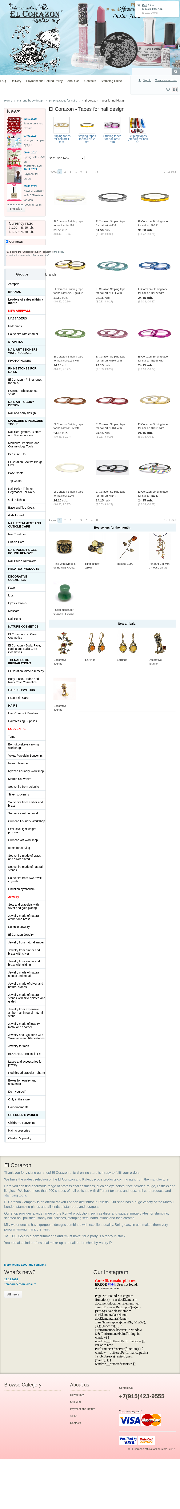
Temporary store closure (20, 1284)
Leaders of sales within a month (25, 301)
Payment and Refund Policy (44, 81)
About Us (73, 81)
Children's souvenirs (21, 1122)
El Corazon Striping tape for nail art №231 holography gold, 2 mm (153, 225)
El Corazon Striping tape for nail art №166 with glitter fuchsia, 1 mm (153, 360)
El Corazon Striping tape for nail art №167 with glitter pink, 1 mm (110, 360)
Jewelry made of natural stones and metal (24, 974)
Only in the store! (19, 1099)
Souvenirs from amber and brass (25, 804)
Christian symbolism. (21, 889)
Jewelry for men (18, 1046)
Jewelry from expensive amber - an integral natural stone (25, 1013)
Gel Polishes (16, 499)
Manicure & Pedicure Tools (25, 422)
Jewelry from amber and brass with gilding (24, 963)
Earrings (90, 659)
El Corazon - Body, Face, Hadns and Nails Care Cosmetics (24, 649)
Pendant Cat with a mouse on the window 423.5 (159, 567)
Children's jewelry (19, 1138)
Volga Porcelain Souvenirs (25, 755)
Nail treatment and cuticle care (24, 524)
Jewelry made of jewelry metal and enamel (24, 1025)
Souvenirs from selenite (23, 786)
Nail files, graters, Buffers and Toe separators (24, 433)
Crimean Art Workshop (23, 840)
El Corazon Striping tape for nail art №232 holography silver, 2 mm (110, 225)
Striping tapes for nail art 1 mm (61, 139)
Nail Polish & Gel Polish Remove (22, 551)
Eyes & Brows (17, 603)
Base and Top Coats (21, 507)
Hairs (12, 705)
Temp (11, 736)
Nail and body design (22, 413)
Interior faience (18, 763)
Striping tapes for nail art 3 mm (112, 139)
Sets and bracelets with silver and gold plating (23, 906)
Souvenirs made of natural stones (25, 868)
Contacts (90, 81)
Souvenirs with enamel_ (24, 813)
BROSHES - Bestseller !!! (24, 1053)
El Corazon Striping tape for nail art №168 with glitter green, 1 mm (68, 360)
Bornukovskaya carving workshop (23, 746)
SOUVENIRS (16, 729)
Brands (14, 291)
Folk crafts (15, 326)
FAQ (3, 81)
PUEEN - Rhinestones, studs (23, 392)
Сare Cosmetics (21, 690)
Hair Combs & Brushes (23, 713)
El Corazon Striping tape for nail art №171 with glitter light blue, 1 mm (110, 293)
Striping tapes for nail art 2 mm (87, 139)
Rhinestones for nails (22, 370)
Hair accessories (19, 1130)
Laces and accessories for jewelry (25, 1063)
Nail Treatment (17, 534)
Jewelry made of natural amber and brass (24, 917)
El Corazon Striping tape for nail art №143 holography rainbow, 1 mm (154, 495)
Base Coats (15, 473)
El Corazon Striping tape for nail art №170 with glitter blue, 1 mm (153, 293)
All (97, 171)
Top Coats (14, 481)
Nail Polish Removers (22, 561)
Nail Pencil (15, 618)
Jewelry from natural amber (26, 942)
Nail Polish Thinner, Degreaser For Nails (21, 490)
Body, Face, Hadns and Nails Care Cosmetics (23, 680)
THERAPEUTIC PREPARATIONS (19, 661)
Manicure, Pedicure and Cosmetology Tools (23, 444)
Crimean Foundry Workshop (26, 821)
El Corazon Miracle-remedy (26, 671)
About (73, 1415)
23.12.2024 (30, 118)
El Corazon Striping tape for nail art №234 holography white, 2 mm (68, 225)
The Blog (16, 208)
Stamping (16, 341)
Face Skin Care (18, 697)
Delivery (16, 81)
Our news (14, 241)
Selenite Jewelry (19, 927)
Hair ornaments (18, 1107)
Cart (144, 5)
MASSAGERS (17, 318)
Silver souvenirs (18, 794)
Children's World (23, 1115)
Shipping (75, 1401)
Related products (23, 568)
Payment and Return (82, 1408)
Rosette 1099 (125, 563)
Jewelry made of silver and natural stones (25, 985)
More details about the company (25, 1264)
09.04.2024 (30, 152)
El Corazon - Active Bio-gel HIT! (25, 463)
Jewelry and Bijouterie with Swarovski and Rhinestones (26, 1036)
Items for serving (19, 847)
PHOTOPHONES (19, 360)
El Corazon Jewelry (21, 934)
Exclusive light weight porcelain (22, 830)
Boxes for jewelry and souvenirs (22, 1082)
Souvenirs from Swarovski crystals (25, 879)
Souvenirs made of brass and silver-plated (24, 857)
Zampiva (14, 284)
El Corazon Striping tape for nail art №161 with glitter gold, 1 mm (153, 428)
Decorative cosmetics (17, 578)
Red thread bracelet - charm (26, 1072)
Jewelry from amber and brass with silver (24, 951)
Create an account (166, 80)
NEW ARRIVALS (19, 310)
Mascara (14, 611)
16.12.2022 (30, 169)
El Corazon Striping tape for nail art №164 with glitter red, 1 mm (110, 428)
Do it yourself (16, 1091)
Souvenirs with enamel (23, 334)
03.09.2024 (30, 135)
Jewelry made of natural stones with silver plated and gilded (26, 998)
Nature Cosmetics (23, 626)
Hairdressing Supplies (22, 721)
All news (13, 1294)
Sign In (147, 80)
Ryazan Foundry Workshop (26, 771)
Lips (11, 595)
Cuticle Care (16, 542)
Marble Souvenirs (19, 779)
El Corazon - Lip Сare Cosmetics (22, 636)
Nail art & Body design (21, 403)
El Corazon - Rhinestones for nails (25, 381)
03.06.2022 (30, 186)
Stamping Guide (111, 81)
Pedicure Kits (16, 454)
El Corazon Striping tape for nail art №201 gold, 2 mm (68, 293)
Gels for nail (16, 515)
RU (168, 89)
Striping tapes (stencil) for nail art (138, 139)
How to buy (77, 1394)
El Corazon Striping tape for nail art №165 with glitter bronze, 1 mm (68, 428)
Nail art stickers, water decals (23, 351)
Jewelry (13, 896)
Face (11, 587)
